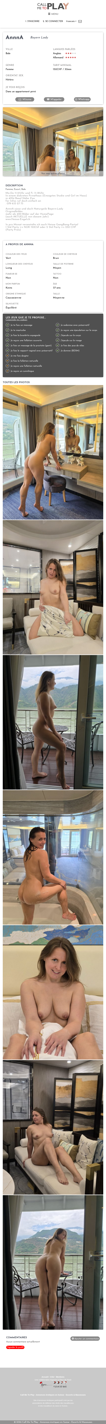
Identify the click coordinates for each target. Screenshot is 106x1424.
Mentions (60, 1377)
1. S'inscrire (32, 21)
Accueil (45, 1377)
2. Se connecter (53, 21)
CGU (52, 1377)
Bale (8, 53)
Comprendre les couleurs (16, 320)
